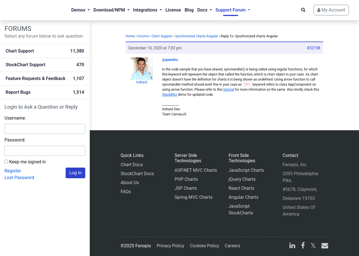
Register (12, 170)
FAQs (126, 191)
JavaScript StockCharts (241, 210)
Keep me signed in (27, 161)
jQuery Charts (242, 179)
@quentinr (170, 60)
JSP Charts (185, 188)
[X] (313, 246)
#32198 (313, 48)
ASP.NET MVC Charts (195, 170)
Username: (15, 118)
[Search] (303, 9)
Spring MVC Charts (193, 197)
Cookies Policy (204, 245)
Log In (75, 172)
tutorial (229, 90)
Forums (143, 36)
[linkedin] (292, 246)
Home (130, 36)
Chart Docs (132, 164)
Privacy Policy (170, 245)
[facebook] (303, 246)
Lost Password (19, 177)
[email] (323, 246)
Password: (15, 140)
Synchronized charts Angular (196, 36)
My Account (331, 10)
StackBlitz (169, 95)
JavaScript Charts (246, 170)
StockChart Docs (137, 173)
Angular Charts (243, 197)
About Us (130, 182)
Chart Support (161, 36)
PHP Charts (186, 179)
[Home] (27, 10)
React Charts (241, 188)
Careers (232, 245)
